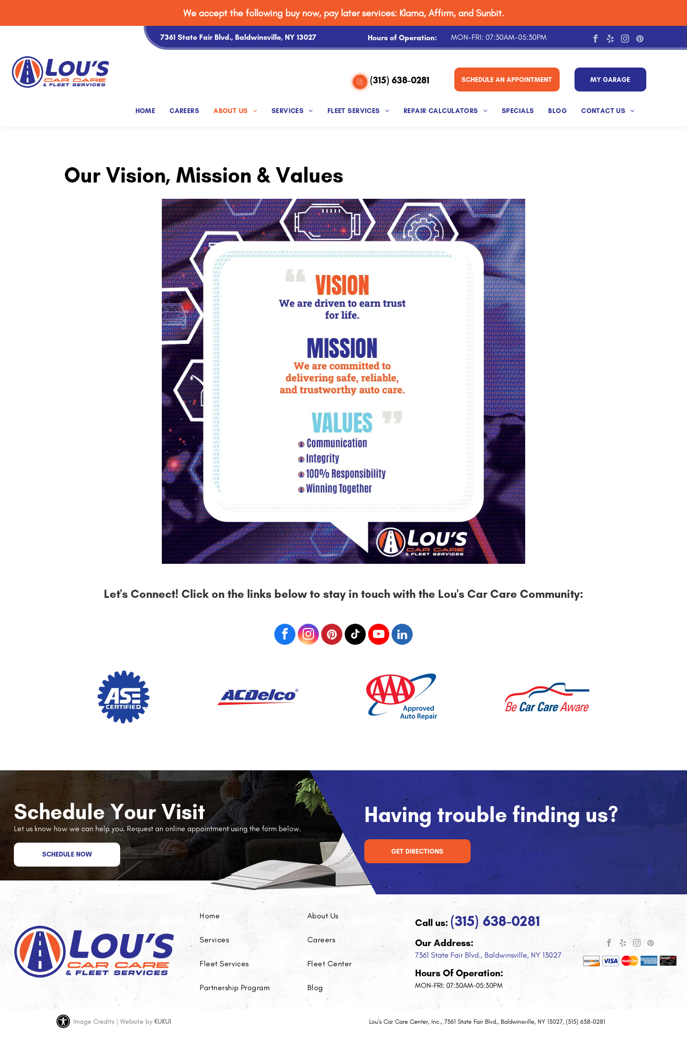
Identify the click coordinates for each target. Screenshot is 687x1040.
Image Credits (93, 1021)
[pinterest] (639, 40)
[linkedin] (402, 635)
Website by (136, 1021)
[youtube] (378, 635)
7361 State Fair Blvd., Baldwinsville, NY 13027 (488, 955)
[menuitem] (145, 108)
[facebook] (595, 40)
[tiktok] (355, 635)
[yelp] (610, 40)
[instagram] (625, 40)
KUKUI (162, 1021)
